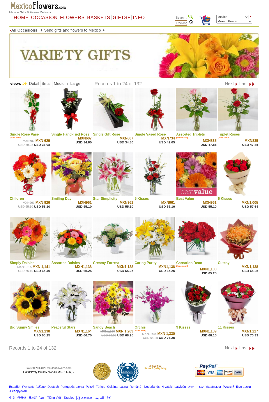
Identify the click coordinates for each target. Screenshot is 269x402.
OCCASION (44, 17)
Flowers (72, 17)
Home (21, 17)
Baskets (98, 17)
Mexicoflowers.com (59, 368)
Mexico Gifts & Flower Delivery (30, 12)
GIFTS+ (121, 17)
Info (139, 17)
